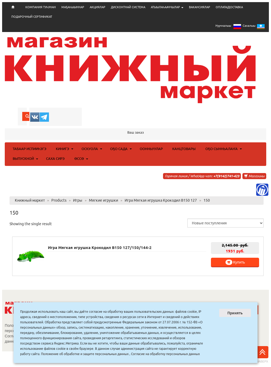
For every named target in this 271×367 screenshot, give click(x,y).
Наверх (262, 354)
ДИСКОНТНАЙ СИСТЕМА (128, 7)
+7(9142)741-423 (226, 176)
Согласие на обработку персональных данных (165, 354)
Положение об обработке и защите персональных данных (85, 354)
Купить (235, 262)
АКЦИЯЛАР (97, 7)
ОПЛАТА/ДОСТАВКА (229, 7)
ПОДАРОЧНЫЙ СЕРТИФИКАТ (31, 16)
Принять (235, 313)
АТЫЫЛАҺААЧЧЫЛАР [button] (167, 7)
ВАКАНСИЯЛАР (199, 7)
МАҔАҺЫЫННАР (72, 7)
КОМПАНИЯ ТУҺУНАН (40, 7)
